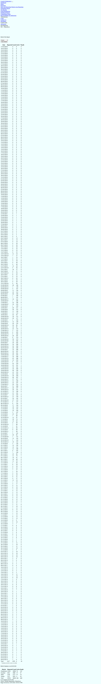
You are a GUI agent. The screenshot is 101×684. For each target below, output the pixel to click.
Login (2, 18)
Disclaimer (3, 21)
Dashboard (3, 2)
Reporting (3, 5)
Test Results (4, 10)
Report (8, 12)
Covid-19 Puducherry (6, 1)
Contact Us (3, 19)
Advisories (3, 24)
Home (2, 4)
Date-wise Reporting (6, 7)
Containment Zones (6, 14)
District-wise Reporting (17, 7)
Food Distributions (5, 11)
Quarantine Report (5, 8)
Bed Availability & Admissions (8, 15)
